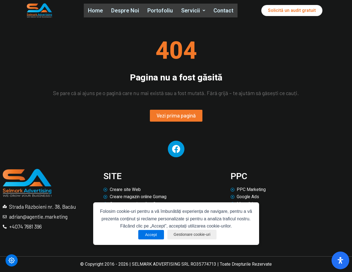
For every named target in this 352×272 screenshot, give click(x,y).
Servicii (195, 10)
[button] (195, 11)
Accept (150, 234)
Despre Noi (126, 10)
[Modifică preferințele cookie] (12, 260)
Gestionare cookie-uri (192, 234)
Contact (226, 10)
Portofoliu (161, 10)
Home (95, 10)
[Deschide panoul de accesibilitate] (340, 260)
